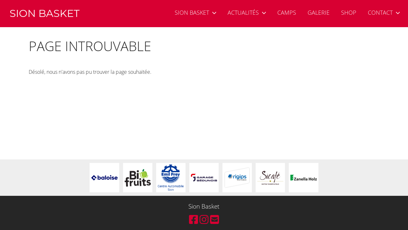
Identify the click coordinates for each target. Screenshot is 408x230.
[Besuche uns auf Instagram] (204, 219)
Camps (286, 12)
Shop (348, 12)
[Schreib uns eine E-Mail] (214, 219)
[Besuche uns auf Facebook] (193, 219)
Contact (384, 12)
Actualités (247, 12)
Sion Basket (195, 12)
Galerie (319, 12)
